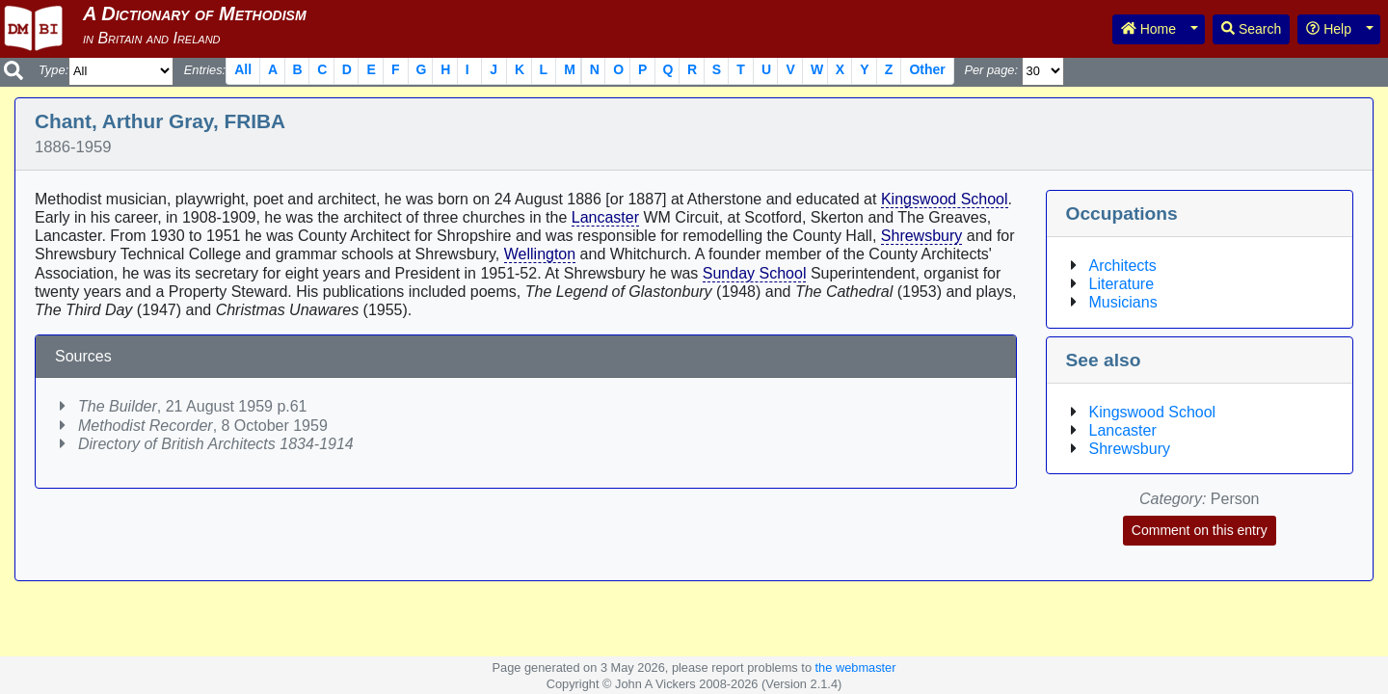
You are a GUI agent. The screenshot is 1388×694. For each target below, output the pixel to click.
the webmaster (855, 667)
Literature (1122, 284)
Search (1251, 29)
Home (1148, 29)
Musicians (1123, 302)
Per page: (991, 70)
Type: (53, 70)
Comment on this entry (1200, 530)
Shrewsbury (921, 235)
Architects (1123, 265)
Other (927, 69)
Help (1328, 29)
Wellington (539, 254)
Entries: (205, 70)
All (243, 69)
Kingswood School (944, 199)
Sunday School (755, 273)
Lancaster (605, 217)
